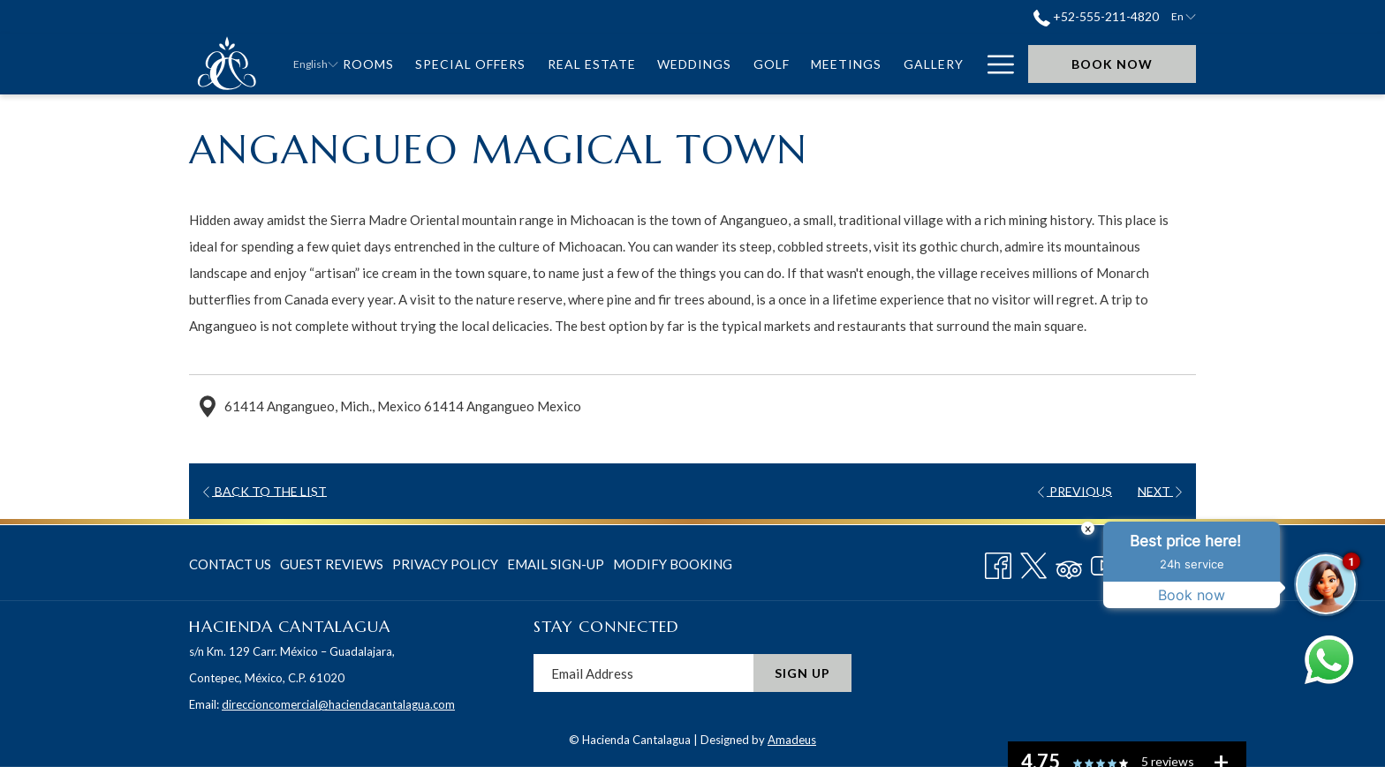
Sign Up (802, 673)
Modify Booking (672, 564)
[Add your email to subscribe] (643, 673)
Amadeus (792, 740)
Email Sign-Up (555, 564)
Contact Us (230, 564)
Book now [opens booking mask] (1112, 63)
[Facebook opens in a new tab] (998, 562)
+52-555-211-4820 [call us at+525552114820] (1096, 16)
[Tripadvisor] (1069, 562)
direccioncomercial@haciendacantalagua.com (338, 704)
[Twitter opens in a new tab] (1033, 562)
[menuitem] (368, 64)
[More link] (994, 64)
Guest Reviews (331, 564)
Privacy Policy (445, 564)
